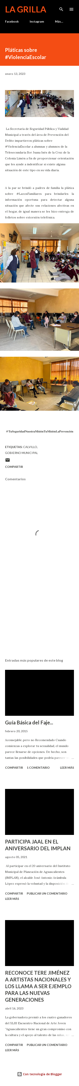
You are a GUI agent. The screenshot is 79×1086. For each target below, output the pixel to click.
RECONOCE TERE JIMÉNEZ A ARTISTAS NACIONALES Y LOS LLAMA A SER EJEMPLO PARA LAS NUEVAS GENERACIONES (38, 986)
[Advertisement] (39, 618)
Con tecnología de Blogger (39, 1074)
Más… (59, 21)
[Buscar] (61, 7)
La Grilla (25, 9)
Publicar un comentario (47, 893)
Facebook (12, 21)
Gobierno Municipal (21, 453)
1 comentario (38, 767)
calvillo (30, 447)
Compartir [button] (14, 466)
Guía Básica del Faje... (29, 722)
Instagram (37, 21)
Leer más (67, 767)
